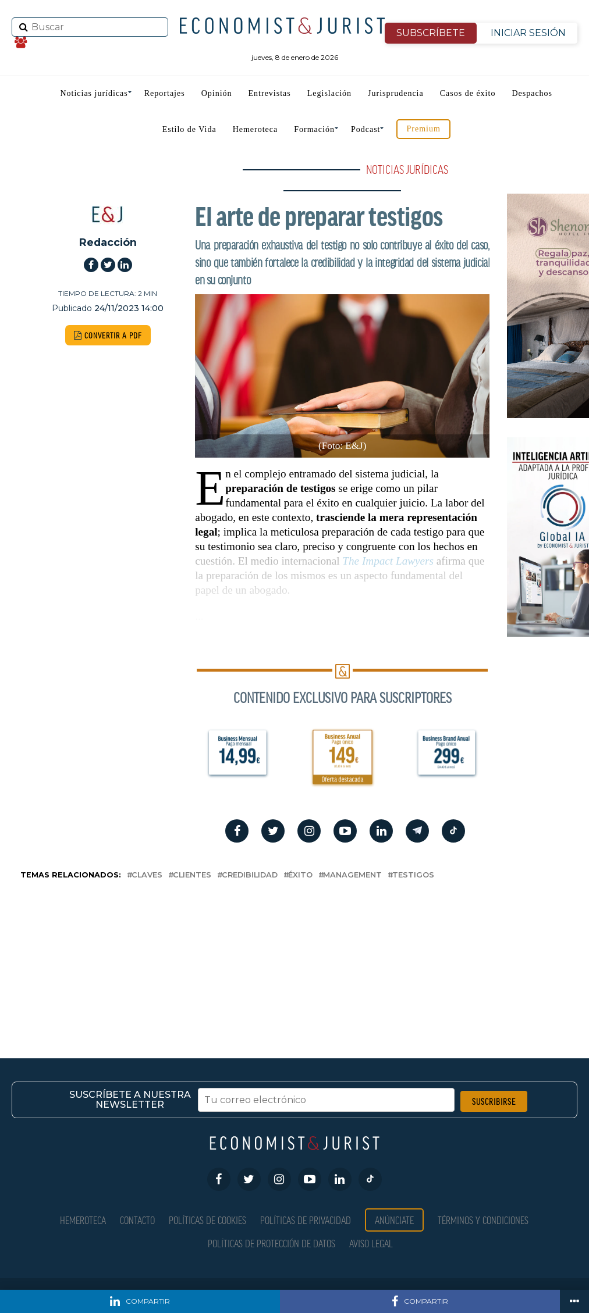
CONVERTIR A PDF (108, 335)
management (352, 875)
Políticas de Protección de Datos (271, 1242)
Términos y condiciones (483, 1219)
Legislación (329, 93)
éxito (300, 875)
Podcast (366, 129)
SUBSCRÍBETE (430, 32)
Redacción (108, 242)
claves (147, 875)
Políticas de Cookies (207, 1219)
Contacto (137, 1219)
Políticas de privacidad (305, 1219)
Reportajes (164, 93)
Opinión (216, 93)
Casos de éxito (468, 93)
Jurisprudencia (396, 93)
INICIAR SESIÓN (528, 32)
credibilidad (250, 875)
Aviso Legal (371, 1242)
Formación (314, 129)
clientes (192, 875)
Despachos (532, 93)
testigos (413, 875)
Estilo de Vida (189, 129)
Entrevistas (270, 93)
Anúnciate (394, 1219)
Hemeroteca (255, 129)
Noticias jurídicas (93, 93)
